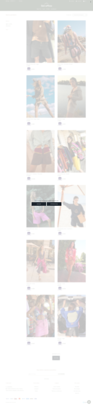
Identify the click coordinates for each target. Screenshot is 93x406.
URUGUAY (39, 204)
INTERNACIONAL (54, 204)
